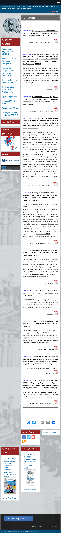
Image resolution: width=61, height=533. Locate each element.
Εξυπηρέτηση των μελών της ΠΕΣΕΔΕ (10, 114)
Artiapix (27, 531)
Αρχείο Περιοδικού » (10, 498)
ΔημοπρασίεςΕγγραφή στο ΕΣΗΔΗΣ (7, 51)
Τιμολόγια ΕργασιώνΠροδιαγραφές (10, 81)
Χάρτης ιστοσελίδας (36, 526)
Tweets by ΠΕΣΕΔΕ (49, 432)
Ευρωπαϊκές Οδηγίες (10, 108)
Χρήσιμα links (52, 526)
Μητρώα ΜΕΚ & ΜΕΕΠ (8, 102)
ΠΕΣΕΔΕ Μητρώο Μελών (18, 519)
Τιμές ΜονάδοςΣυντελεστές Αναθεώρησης (8, 89)
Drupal (8, 531)
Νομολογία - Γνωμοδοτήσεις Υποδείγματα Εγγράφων (8, 71)
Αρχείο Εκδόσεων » (29, 490)
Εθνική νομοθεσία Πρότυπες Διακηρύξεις (9, 61)
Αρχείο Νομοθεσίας (10, 96)
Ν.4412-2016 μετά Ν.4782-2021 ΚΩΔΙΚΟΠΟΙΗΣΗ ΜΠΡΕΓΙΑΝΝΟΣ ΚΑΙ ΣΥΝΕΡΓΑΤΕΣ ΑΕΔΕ (30, 461)
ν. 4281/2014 (40, 338)
